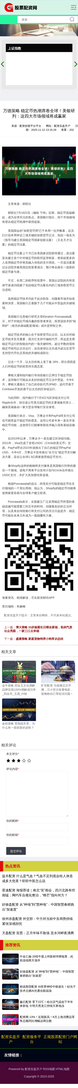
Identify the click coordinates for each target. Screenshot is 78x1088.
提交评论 (16, 851)
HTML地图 (62, 1069)
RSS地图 (49, 1069)
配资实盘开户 (10, 1039)
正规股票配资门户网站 (60, 1039)
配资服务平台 (31, 1039)
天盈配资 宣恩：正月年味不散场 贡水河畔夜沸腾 (38, 933)
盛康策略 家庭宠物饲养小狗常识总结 (39, 638)
